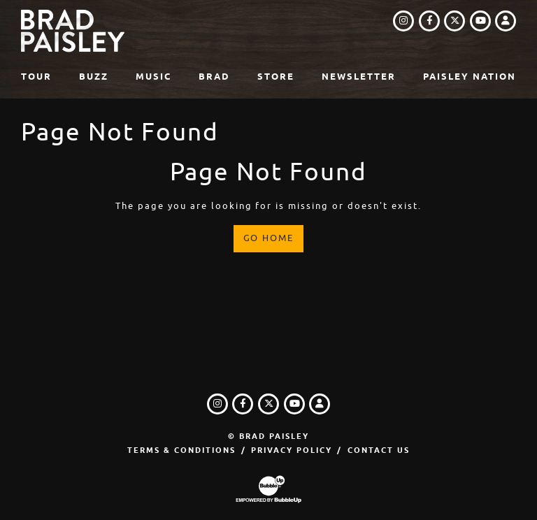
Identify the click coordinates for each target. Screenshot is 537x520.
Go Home (268, 238)
